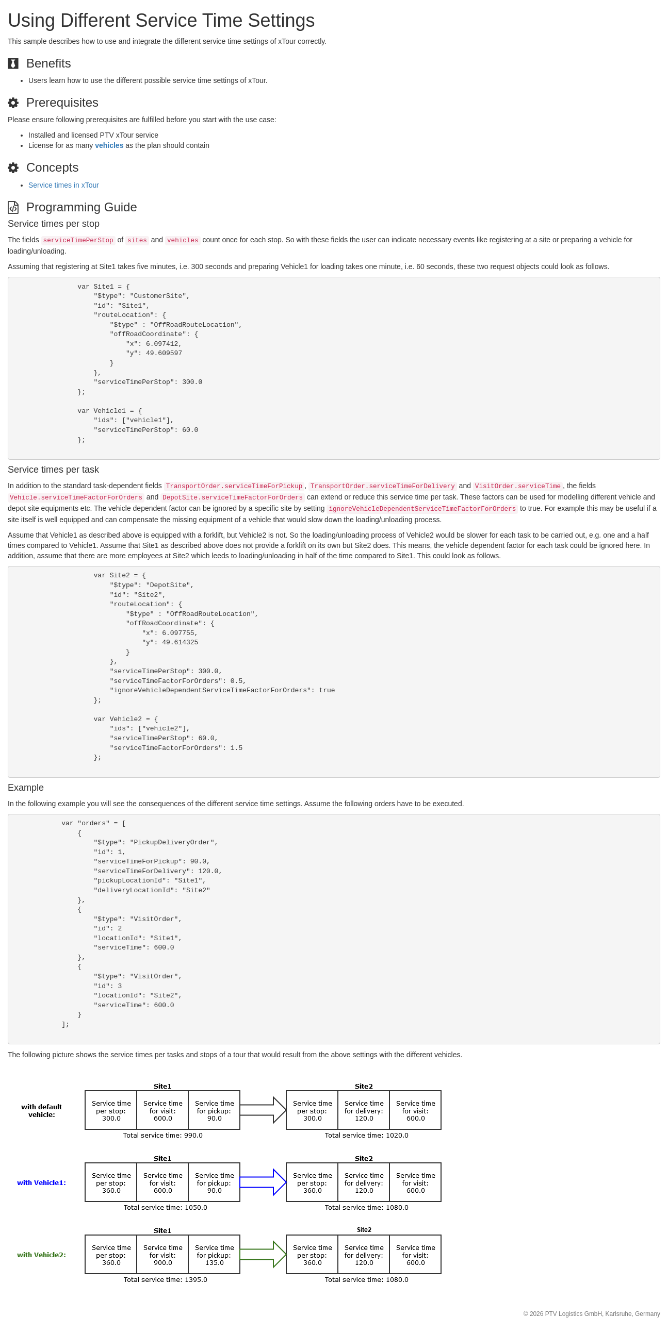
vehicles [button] (109, 145)
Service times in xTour (63, 185)
